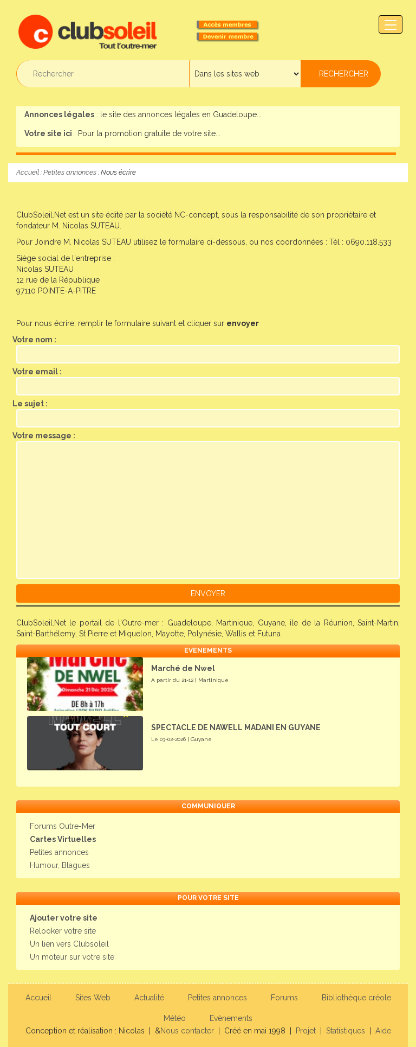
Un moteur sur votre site (72, 957)
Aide (383, 1030)
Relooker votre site (63, 931)
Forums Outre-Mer (62, 826)
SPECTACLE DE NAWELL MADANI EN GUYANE (236, 727)
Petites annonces (69, 172)
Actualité (149, 997)
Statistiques (345, 1030)
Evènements (231, 1018)
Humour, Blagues (60, 865)
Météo (175, 1018)
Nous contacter (187, 1030)
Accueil (27, 172)
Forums (284, 997)
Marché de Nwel (183, 668)
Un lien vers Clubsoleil (69, 944)
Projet (306, 1030)
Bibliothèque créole (356, 997)
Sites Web (92, 997)
